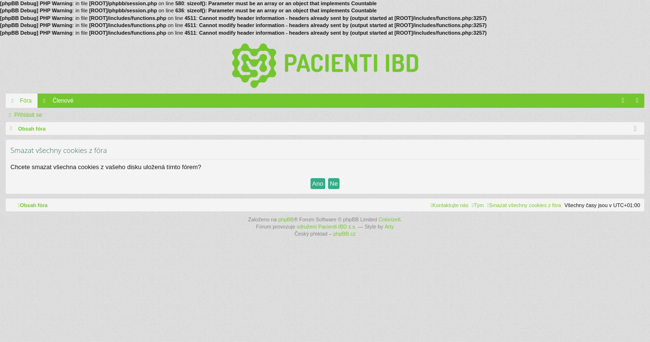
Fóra (26, 100)
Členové (63, 100)
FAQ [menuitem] (626, 102)
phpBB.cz (344, 234)
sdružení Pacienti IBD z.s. (327, 226)
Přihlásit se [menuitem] (639, 102)
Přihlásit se (28, 115)
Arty (389, 226)
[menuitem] (524, 205)
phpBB (286, 219)
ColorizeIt (389, 219)
